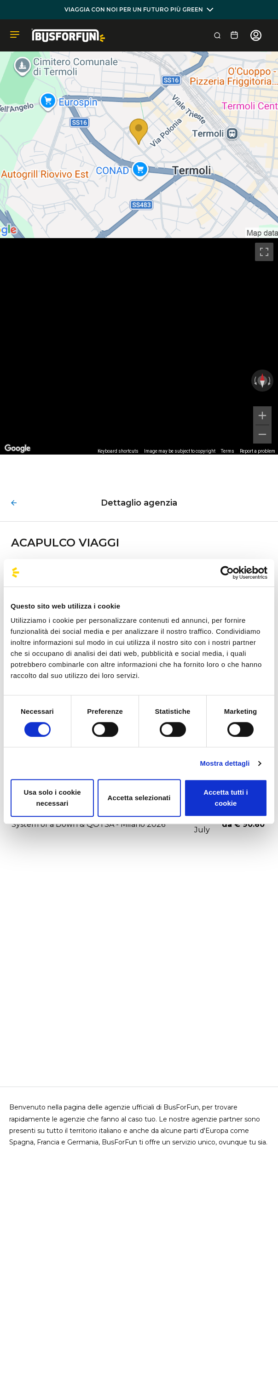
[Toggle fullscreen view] (264, 252)
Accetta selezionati (139, 798)
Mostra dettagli (224, 763)
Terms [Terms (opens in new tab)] (227, 451)
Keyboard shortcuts (118, 451)
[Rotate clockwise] (270, 381)
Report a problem (257, 451)
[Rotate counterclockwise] (254, 381)
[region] (139, 346)
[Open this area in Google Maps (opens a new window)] (17, 449)
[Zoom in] (262, 415)
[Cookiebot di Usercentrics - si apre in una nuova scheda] (227, 573)
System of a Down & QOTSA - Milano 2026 (88, 824)
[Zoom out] (262, 434)
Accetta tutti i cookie (225, 797)
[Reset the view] (262, 381)
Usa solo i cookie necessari (52, 797)
